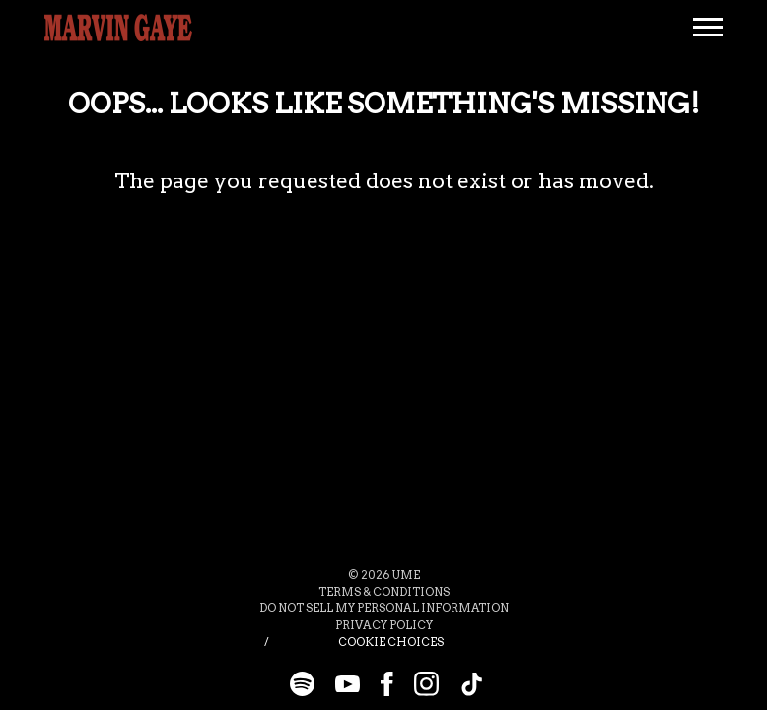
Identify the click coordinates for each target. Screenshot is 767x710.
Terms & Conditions (384, 592)
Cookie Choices (391, 642)
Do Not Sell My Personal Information (384, 608)
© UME (384, 575)
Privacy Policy (384, 625)
